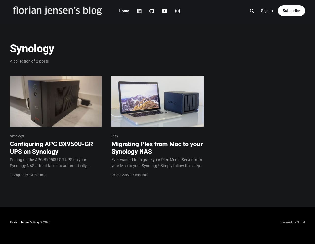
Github (151, 11)
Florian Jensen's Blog (24, 222)
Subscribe (291, 10)
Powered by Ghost (292, 222)
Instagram (177, 11)
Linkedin (139, 11)
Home (124, 11)
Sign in (267, 10)
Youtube (165, 11)
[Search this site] (252, 11)
